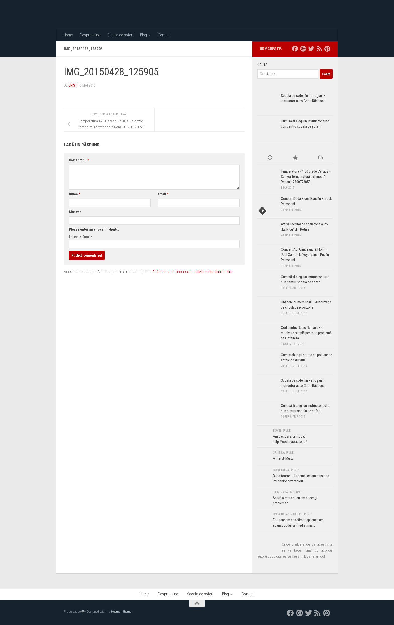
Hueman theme (121, 611)
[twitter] (311, 49)
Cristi (73, 85)
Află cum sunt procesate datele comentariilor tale (192, 271)
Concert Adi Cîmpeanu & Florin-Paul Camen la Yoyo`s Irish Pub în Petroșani (305, 254)
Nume (74, 194)
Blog (143, 35)
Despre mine (90, 35)
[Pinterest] (327, 49)
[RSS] (319, 49)
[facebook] (295, 49)
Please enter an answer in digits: (94, 229)
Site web (75, 212)
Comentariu (79, 160)
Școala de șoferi (120, 35)
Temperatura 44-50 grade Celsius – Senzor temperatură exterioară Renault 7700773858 (306, 176)
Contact (164, 35)
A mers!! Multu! (283, 458)
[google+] (303, 49)
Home (68, 35)
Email (163, 194)
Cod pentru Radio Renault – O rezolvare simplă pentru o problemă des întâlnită (306, 332)
